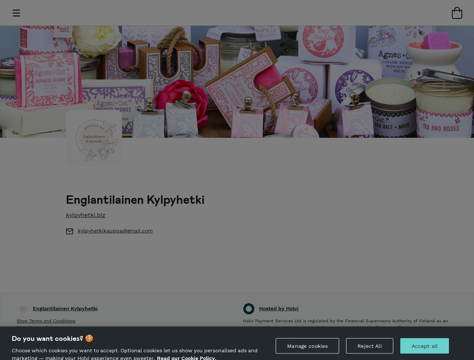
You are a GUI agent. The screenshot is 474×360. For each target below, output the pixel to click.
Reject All (369, 349)
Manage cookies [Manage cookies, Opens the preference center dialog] (307, 349)
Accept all (425, 349)
